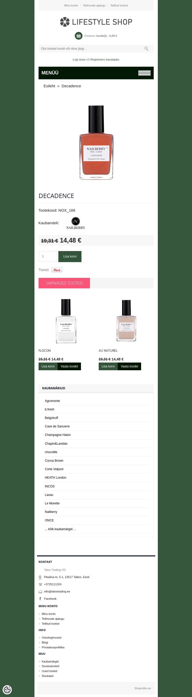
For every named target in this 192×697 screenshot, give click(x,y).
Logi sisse (79, 59)
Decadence (71, 86)
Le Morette (52, 503)
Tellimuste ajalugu (94, 5)
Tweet (44, 270)
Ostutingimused (51, 637)
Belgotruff (51, 418)
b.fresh (49, 409)
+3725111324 (53, 584)
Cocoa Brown (54, 460)
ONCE (49, 520)
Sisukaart (48, 675)
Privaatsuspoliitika (53, 647)
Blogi (45, 642)
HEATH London (55, 477)
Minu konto (71, 5)
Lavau (49, 495)
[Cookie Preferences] (7, 689)
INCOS (50, 486)
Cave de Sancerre (57, 426)
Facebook (50, 598)
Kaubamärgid (50, 661)
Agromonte (52, 401)
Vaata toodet (69, 366)
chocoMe (51, 452)
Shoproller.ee (142, 688)
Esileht (49, 86)
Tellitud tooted (119, 5)
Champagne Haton (58, 435)
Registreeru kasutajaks (104, 59)
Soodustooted (50, 666)
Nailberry (51, 512)
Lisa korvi (70, 256)
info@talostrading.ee (57, 591)
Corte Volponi (54, 469)
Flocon (45, 351)
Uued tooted (49, 671)
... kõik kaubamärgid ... (60, 529)
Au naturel (108, 351)
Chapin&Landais (56, 443)
